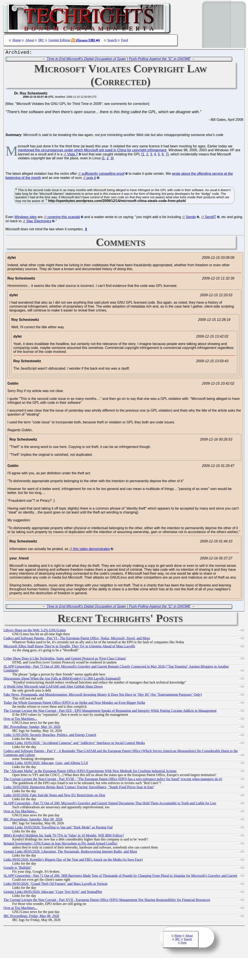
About (29, 40)
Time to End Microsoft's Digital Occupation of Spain (86, 60)
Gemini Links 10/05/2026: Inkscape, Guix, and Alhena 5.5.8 (45, 764)
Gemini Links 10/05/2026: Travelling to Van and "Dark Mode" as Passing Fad (57, 828)
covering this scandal (64, 218)
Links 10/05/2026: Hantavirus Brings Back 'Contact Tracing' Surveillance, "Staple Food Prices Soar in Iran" (79, 788)
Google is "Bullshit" (17, 868)
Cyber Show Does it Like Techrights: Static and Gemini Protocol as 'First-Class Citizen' (64, 659)
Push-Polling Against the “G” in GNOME (159, 60)
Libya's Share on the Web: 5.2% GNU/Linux (34, 631)
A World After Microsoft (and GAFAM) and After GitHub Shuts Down (53, 687)
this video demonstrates (91, 550)
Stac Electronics (38, 222)
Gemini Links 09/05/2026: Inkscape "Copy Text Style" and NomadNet (52, 893)
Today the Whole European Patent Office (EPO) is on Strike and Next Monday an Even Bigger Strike (74, 703)
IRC (41, 40)
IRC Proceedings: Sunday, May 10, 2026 (32, 728)
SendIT (210, 218)
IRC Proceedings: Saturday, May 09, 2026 (32, 820)
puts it (91, 179)
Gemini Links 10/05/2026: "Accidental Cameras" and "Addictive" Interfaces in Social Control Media (74, 744)
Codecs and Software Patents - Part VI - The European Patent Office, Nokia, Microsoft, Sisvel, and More (76, 639)
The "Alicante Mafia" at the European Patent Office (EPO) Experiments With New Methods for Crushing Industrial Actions (90, 772)
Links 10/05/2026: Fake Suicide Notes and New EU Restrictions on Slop (54, 796)
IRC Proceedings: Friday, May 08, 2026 (31, 917)
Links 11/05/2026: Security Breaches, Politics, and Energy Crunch (49, 736)
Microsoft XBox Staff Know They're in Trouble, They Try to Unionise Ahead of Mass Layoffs (69, 647)
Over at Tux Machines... (20, 720)
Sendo (191, 218)
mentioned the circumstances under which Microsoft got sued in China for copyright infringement (92, 151)
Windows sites (25, 218)
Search (112, 40)
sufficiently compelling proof (103, 175)
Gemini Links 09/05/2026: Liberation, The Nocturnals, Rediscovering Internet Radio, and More (70, 852)
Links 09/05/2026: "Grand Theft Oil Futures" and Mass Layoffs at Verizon (55, 885)
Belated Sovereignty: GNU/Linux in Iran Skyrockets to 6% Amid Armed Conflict (60, 844)
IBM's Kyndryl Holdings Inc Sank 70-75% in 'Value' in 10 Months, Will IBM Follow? (63, 836)
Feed (124, 40)
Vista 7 (72, 155)
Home (16, 40)
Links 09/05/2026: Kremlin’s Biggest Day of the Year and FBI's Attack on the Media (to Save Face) (73, 860)
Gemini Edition (59, 40)
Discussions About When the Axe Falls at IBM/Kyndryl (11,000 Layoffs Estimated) (62, 679)
